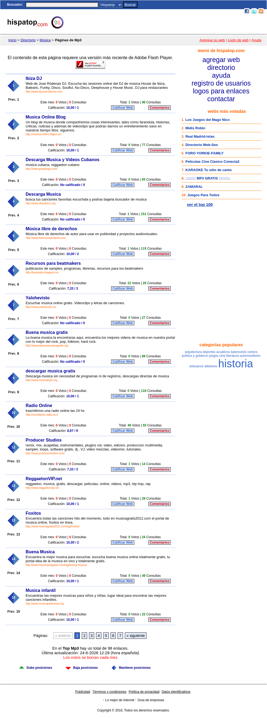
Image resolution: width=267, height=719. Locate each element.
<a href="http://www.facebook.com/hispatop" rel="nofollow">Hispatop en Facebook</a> (221, 305)
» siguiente (135, 635)
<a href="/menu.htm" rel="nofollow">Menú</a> (221, 75)
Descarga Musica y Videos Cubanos (63, 159)
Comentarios (159, 108)
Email (207, 11)
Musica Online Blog (46, 117)
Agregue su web (212, 40)
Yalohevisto (38, 298)
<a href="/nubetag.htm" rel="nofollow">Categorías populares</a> (221, 394)
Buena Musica (40, 552)
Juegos (180, 11)
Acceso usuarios (228, 11)
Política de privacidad (144, 692)
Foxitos (33, 513)
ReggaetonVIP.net (44, 478)
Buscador (14, 4)
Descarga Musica (43, 194)
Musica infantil (41, 590)
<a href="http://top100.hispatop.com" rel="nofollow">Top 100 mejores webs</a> (221, 159)
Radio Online (39, 405)
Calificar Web (122, 108)
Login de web (238, 40)
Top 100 (194, 11)
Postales (164, 11)
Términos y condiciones (109, 692)
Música (45, 40)
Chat (151, 11)
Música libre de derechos (51, 228)
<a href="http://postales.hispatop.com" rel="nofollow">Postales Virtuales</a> (221, 240)
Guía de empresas (151, 700)
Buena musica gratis (47, 332)
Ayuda (256, 40)
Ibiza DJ (34, 78)
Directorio (28, 40)
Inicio (140, 11)
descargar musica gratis (50, 371)
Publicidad (82, 692)
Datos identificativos (176, 692)
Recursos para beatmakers (53, 263)
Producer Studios (43, 440)
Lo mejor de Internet (119, 700)
